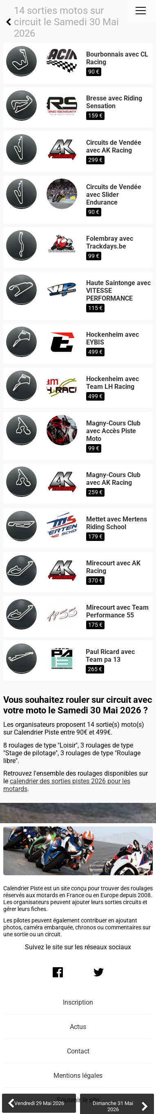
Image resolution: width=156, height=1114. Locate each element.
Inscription (78, 1002)
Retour (8, 22)
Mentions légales (78, 1075)
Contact (78, 1051)
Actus (78, 1027)
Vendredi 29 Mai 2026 (39, 1103)
